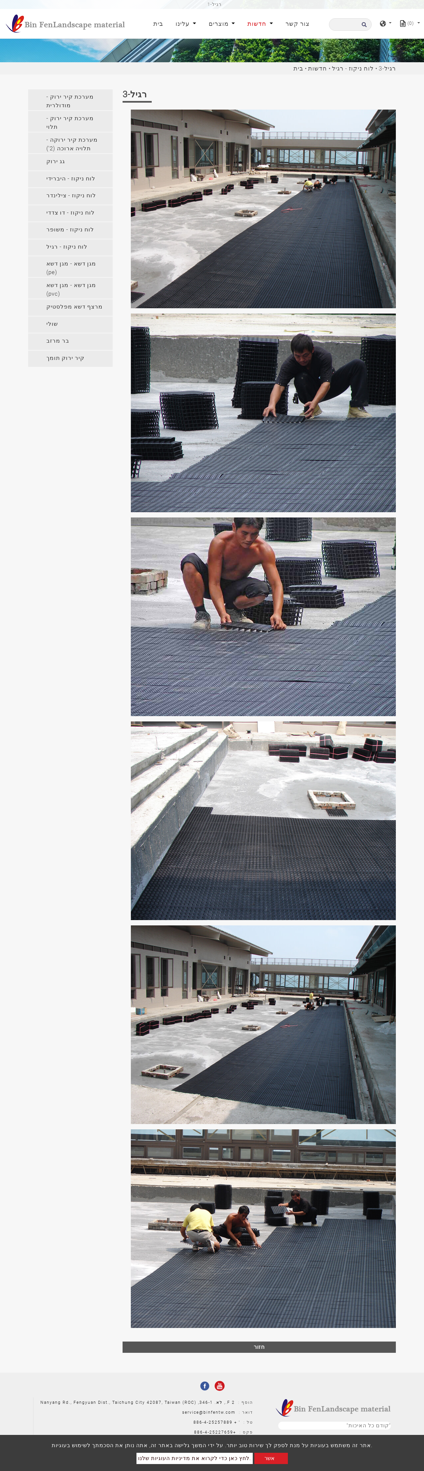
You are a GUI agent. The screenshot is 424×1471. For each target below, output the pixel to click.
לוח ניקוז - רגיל (353, 68)
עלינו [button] (183, 23)
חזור (259, 1347)
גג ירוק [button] (55, 161)
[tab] (70, 99)
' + (237, 1422)
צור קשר (298, 23)
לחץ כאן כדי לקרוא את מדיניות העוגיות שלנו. (194, 1458)
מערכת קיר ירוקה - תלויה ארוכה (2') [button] (72, 144)
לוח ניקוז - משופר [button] (70, 229)
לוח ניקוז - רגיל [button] (66, 246)
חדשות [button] (257, 23)
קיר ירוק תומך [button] (65, 358)
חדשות (317, 68)
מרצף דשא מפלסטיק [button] (74, 306)
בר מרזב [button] (57, 340)
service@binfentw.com (209, 1412)
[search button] (363, 27)
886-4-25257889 (213, 1422)
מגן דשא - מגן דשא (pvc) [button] (71, 289)
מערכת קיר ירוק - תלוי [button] (70, 122)
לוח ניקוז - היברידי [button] (70, 178)
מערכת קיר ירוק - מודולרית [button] (70, 101)
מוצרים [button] (219, 23)
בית (159, 23)
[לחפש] (350, 24)
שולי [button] (52, 323)
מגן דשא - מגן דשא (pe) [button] (71, 267)
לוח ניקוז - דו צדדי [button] (70, 212)
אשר (269, 1458)
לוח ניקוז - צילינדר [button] (71, 195)
